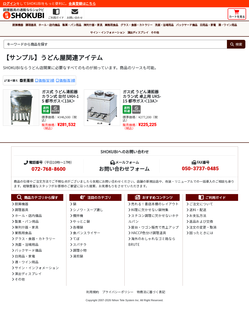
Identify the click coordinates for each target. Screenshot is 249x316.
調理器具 (30, 25)
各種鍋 (78, 227)
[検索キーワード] (115, 44)
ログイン (9, 3)
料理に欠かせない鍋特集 (150, 210)
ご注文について (201, 204)
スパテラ (80, 245)
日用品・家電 (208, 25)
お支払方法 (197, 216)
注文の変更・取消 (203, 227)
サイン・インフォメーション (107, 32)
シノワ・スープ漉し (88, 210)
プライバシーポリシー (118, 293)
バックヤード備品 (186, 25)
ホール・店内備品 (49, 25)
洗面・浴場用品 (164, 25)
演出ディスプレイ (137, 32)
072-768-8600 (48, 169)
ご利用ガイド (212, 197)
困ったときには (201, 233)
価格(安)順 (46, 80)
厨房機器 (17, 25)
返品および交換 (201, 222)
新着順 (28, 80)
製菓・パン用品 (71, 25)
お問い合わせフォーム (124, 168)
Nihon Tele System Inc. (125, 302)
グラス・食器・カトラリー (136, 25)
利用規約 (92, 293)
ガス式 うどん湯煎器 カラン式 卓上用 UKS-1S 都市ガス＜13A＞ (142, 96)
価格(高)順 (67, 80)
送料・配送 (197, 210)
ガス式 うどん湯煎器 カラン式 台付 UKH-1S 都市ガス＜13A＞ (60, 96)
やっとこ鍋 (81, 222)
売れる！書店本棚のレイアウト (155, 204)
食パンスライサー (86, 233)
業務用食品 (111, 25)
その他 (155, 32)
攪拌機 (78, 216)
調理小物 (80, 251)
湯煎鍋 (78, 257)
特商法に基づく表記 (151, 293)
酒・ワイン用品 (227, 25)
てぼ (76, 239)
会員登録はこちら (82, 3)
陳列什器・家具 (93, 25)
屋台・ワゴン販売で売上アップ (155, 227)
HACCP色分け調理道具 (148, 233)
